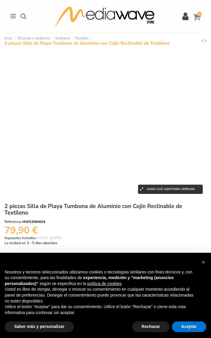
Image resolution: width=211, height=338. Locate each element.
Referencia (12, 221)
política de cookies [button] (104, 283)
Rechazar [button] (151, 326)
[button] (203, 262)
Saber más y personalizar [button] (39, 326)
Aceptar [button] (189, 326)
